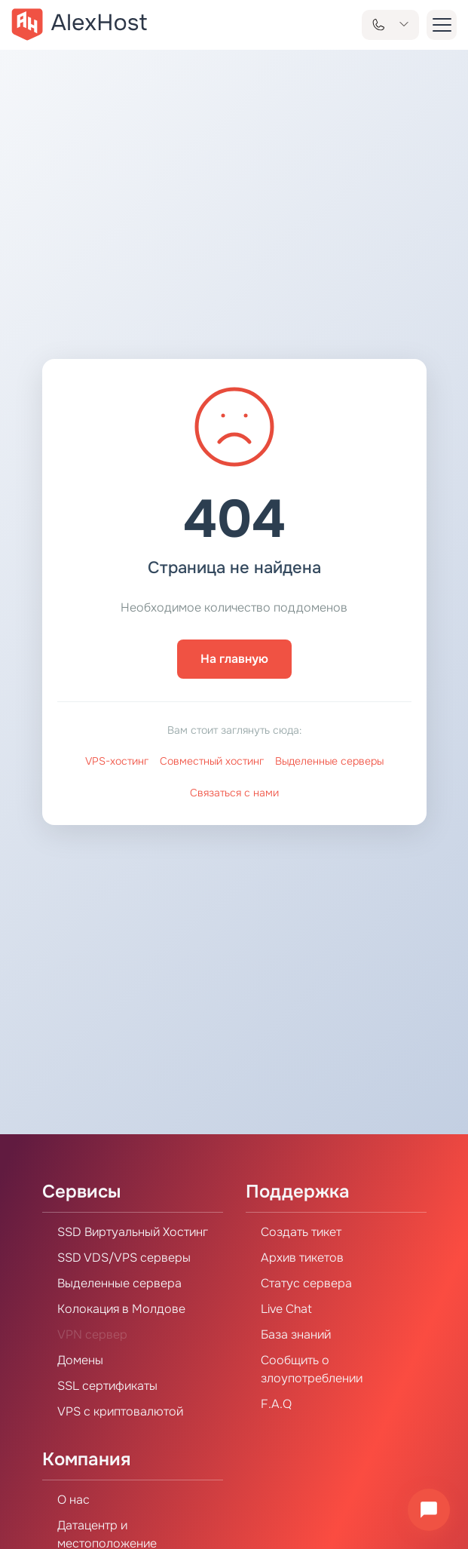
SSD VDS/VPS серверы (124, 1257)
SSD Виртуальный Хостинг (132, 1232)
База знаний (296, 1334)
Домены (80, 1360)
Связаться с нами (234, 792)
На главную (234, 659)
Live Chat (286, 1309)
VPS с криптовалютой (120, 1411)
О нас (73, 1500)
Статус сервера (306, 1283)
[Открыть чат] (429, 1510)
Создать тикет (301, 1232)
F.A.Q (276, 1404)
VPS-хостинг (116, 761)
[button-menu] (442, 25)
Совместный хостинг (212, 761)
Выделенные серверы (329, 761)
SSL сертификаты (107, 1386)
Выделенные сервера (119, 1283)
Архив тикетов (302, 1257)
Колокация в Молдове (121, 1309)
